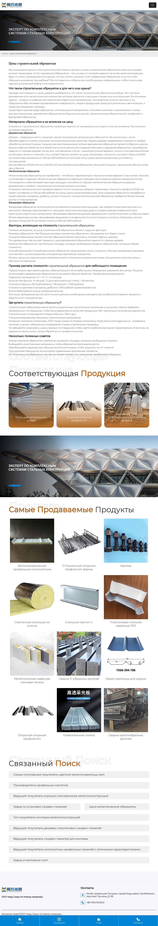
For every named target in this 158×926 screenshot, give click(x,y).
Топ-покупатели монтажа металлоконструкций (46, 817)
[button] (144, 405)
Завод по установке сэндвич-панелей (40, 806)
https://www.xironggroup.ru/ (113, 321)
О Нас (98, 920)
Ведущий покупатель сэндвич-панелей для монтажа (50, 838)
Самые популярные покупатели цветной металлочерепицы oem (59, 774)
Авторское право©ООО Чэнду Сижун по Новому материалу (32, 914)
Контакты (138, 920)
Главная (5, 54)
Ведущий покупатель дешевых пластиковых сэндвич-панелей (57, 828)
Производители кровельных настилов (40, 785)
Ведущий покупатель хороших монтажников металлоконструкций (60, 796)
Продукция (59, 920)
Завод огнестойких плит (30, 860)
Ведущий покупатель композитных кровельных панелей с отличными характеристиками (76, 849)
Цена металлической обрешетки (112, 806)
